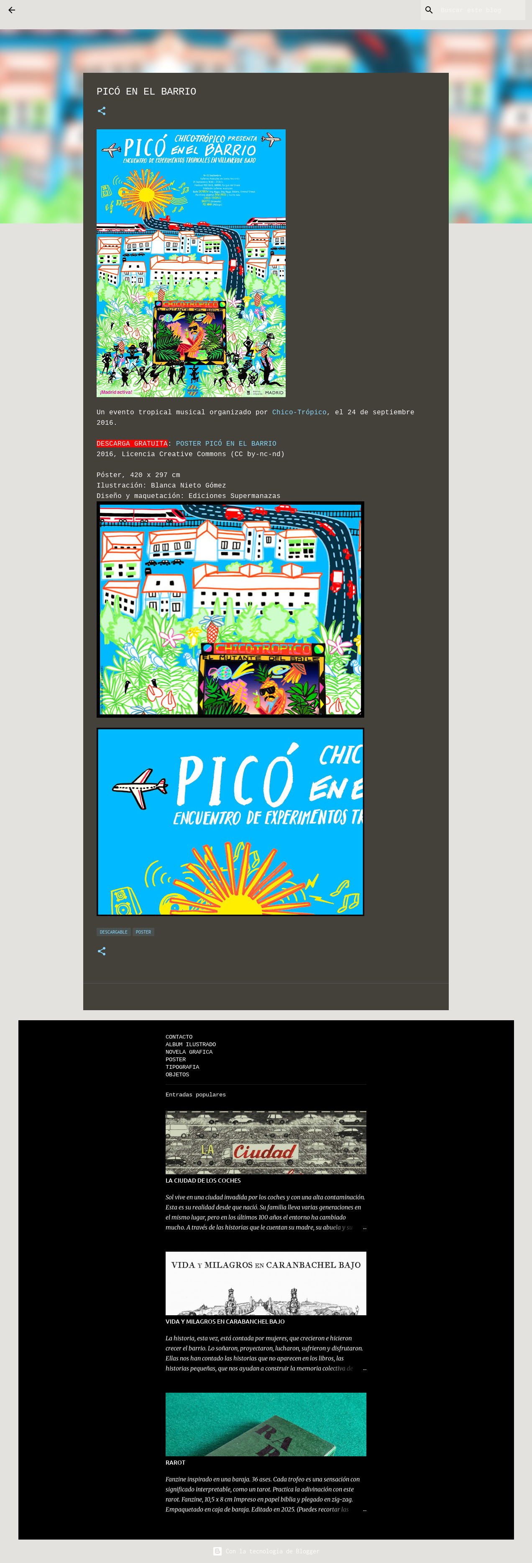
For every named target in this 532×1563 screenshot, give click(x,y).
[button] (102, 111)
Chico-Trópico (299, 412)
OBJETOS (177, 1074)
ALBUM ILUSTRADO (191, 1044)
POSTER (143, 931)
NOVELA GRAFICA (189, 1051)
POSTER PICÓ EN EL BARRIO (226, 443)
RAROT (175, 1462)
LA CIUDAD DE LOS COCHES (203, 1180)
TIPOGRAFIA (182, 1066)
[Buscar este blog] (481, 10)
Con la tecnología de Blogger (266, 1551)
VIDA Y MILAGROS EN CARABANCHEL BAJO (225, 1321)
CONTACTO (179, 1036)
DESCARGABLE (114, 931)
